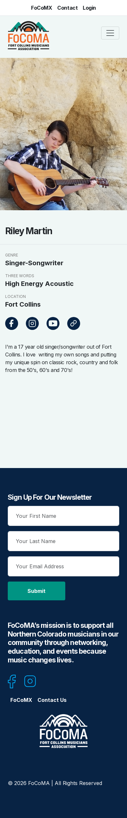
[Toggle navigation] (110, 33)
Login (89, 8)
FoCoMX (41, 8)
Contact (67, 8)
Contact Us (52, 700)
